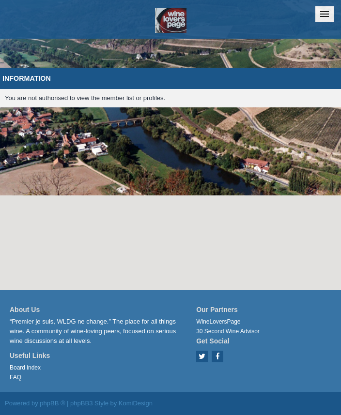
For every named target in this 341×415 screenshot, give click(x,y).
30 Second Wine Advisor (228, 331)
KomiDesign (136, 403)
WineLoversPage (218, 321)
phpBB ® (52, 403)
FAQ (15, 377)
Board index (25, 367)
